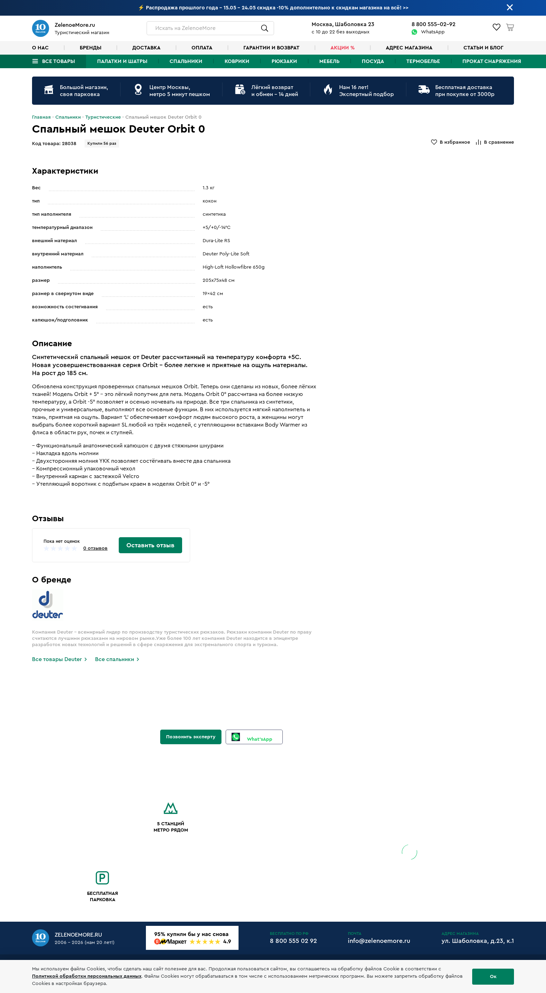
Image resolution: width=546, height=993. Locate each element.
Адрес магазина (409, 47)
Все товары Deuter (57, 659)
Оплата (202, 47)
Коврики (237, 61)
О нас (40, 47)
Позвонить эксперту (191, 736)
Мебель (329, 61)
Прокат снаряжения (491, 61)
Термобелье (423, 61)
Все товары (58, 61)
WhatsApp (433, 32)
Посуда (373, 61)
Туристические (103, 117)
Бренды (90, 47)
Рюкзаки (284, 61)
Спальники (186, 61)
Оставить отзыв (150, 545)
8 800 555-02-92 (433, 24)
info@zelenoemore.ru (379, 941)
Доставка (146, 47)
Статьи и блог (483, 47)
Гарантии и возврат (271, 47)
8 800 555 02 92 (293, 941)
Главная (41, 117)
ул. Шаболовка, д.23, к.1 (478, 941)
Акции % (342, 47)
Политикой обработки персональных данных (86, 976)
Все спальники (114, 659)
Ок (493, 976)
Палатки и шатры (122, 61)
